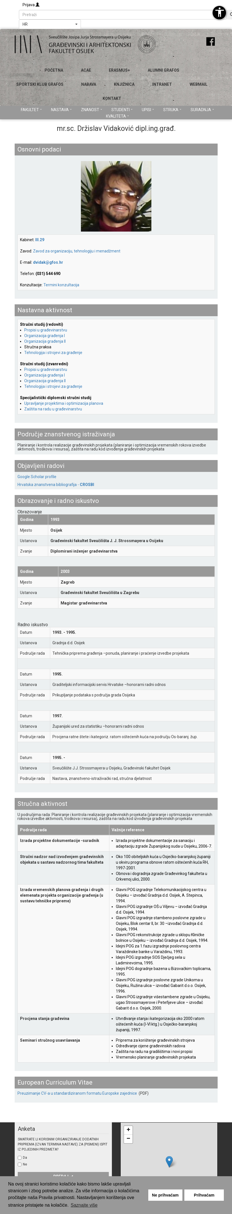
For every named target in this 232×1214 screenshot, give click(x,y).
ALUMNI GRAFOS (163, 70)
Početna (54, 70)
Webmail (198, 84)
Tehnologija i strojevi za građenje (53, 352)
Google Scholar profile (36, 476)
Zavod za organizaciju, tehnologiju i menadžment (76, 251)
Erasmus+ (119, 70)
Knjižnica (124, 84)
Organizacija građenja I (44, 335)
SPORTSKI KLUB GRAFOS (39, 84)
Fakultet (31, 109)
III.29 (39, 239)
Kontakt (112, 98)
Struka (172, 109)
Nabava (88, 84)
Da (25, 1158)
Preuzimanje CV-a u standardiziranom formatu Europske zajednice (77, 1093)
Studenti (121, 109)
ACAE (86, 70)
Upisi (148, 109)
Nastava (61, 109)
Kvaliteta (117, 116)
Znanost (91, 109)
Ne (25, 1164)
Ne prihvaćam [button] (165, 1195)
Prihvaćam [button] (204, 1195)
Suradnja (202, 109)
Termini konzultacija (61, 285)
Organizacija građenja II (45, 341)
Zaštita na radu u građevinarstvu (53, 409)
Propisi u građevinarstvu (45, 330)
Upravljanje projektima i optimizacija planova (63, 403)
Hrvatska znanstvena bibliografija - (55, 484)
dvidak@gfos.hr (48, 262)
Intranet (162, 84)
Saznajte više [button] (84, 1205)
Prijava (31, 5)
